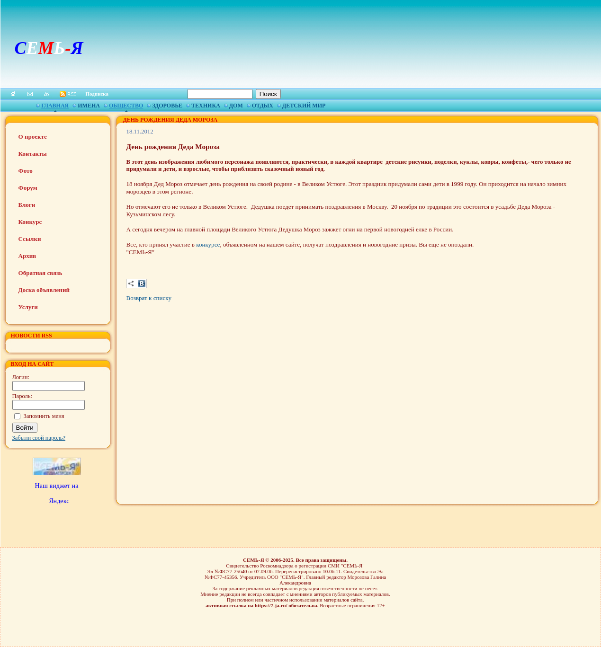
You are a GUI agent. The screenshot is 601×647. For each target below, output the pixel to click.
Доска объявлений (44, 289)
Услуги (28, 306)
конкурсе (208, 244)
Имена (89, 105)
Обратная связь (40, 272)
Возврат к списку (148, 297)
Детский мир (303, 105)
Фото (25, 170)
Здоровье (167, 105)
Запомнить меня (44, 416)
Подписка (97, 94)
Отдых (262, 105)
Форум (27, 187)
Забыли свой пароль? (39, 437)
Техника (205, 105)
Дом (236, 105)
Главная (55, 105)
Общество (126, 105)
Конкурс (30, 221)
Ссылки (29, 238)
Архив (27, 255)
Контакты (32, 153)
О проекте (32, 136)
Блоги (27, 204)
